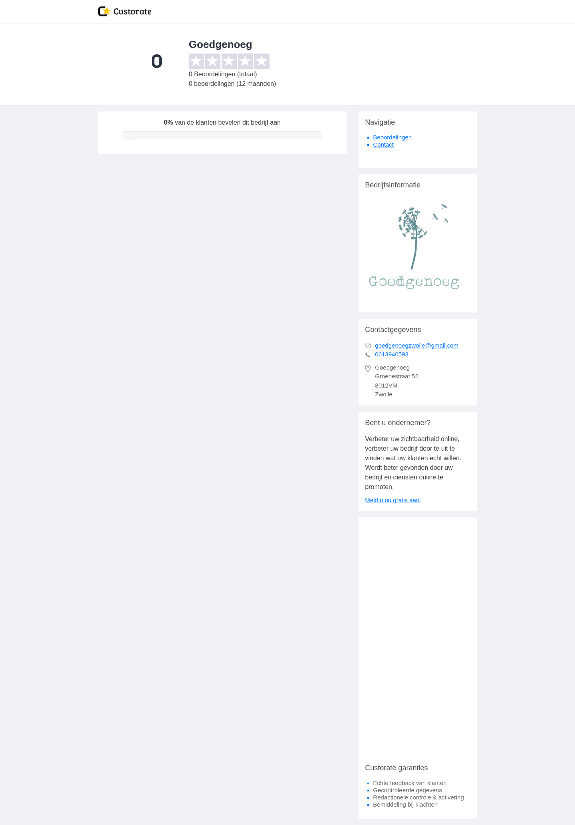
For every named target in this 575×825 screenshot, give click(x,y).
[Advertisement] (418, 637)
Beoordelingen (392, 137)
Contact (383, 144)
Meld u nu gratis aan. (393, 500)
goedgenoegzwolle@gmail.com (416, 345)
